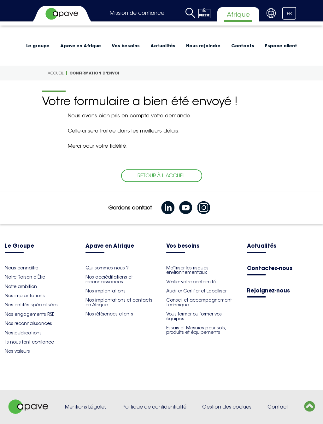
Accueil (55, 73)
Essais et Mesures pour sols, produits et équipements (196, 330)
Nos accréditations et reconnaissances (109, 279)
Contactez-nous (269, 269)
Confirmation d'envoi (94, 73)
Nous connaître (21, 268)
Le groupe (38, 46)
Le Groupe (19, 246)
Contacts (242, 46)
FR (289, 13)
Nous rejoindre (203, 46)
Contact (277, 407)
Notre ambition (21, 286)
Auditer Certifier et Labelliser (196, 291)
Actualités (162, 46)
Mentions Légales (86, 407)
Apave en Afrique (80, 46)
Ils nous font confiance (29, 342)
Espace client (281, 46)
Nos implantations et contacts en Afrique (118, 302)
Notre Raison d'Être (25, 277)
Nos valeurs (17, 351)
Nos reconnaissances (28, 323)
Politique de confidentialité (154, 407)
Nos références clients (109, 314)
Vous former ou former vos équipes (194, 316)
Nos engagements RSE (29, 314)
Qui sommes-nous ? (107, 268)
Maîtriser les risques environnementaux (187, 270)
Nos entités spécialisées (31, 305)
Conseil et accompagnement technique (199, 302)
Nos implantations (25, 295)
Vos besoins (126, 46)
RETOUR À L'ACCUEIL (162, 176)
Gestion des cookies (226, 407)
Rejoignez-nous (268, 291)
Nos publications (23, 333)
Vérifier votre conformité (191, 282)
